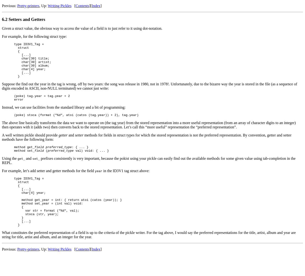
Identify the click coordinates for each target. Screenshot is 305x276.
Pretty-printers (28, 6)
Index (96, 6)
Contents (82, 6)
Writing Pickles (59, 6)
